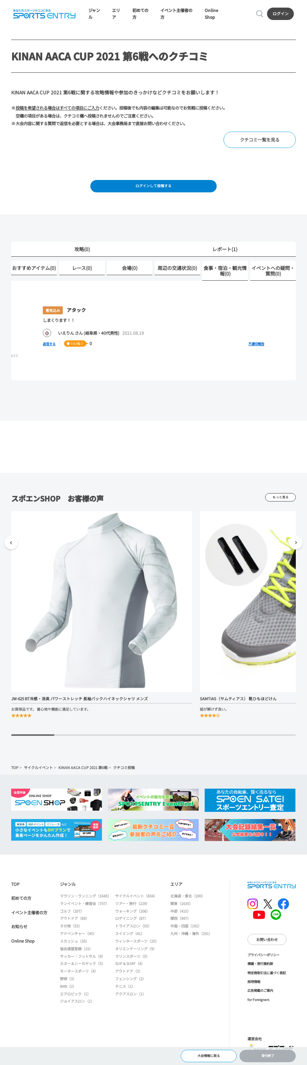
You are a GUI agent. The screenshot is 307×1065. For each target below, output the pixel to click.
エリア (117, 15)
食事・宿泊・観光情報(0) (225, 273)
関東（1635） (181, 906)
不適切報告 (256, 346)
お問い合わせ (267, 942)
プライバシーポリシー (263, 957)
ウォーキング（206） (132, 913)
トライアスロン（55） (133, 928)
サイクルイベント (38, 770)
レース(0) (82, 270)
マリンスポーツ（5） (132, 958)
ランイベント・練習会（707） (84, 906)
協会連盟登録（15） (76, 951)
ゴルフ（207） (72, 913)
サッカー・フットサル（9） (82, 958)
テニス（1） (125, 988)
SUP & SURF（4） (130, 966)
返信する (51, 346)
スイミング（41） (129, 936)
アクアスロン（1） (130, 996)
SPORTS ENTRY (43, 14)
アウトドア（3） (128, 974)
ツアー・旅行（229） (132, 906)
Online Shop (216, 15)
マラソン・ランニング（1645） (85, 898)
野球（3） (68, 981)
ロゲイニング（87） (131, 921)
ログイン (281, 14)
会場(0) (130, 270)
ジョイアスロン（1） (77, 1004)
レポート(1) (224, 251)
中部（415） (180, 913)
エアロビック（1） (75, 996)
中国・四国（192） (185, 928)
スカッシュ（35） (74, 943)
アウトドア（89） (74, 921)
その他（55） (71, 928)
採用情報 (253, 983)
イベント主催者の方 (178, 15)
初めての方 (142, 15)
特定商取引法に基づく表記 (266, 975)
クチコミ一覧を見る (261, 141)
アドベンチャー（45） (78, 936)
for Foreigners (258, 1001)
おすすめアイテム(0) (34, 270)
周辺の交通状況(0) (177, 270)
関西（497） (180, 921)
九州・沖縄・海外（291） (191, 936)
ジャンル (95, 15)
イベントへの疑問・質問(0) (273, 273)
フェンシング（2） (130, 981)
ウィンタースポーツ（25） (137, 943)
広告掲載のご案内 (260, 993)
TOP (14, 770)
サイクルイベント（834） (136, 898)
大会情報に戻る (209, 1055)
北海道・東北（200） (187, 898)
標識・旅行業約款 (260, 966)
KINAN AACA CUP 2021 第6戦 (83, 770)
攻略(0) (82, 251)
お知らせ (19, 929)
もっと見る (281, 500)
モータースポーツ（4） (79, 974)
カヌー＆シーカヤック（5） (82, 966)
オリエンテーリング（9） (136, 951)
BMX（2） (68, 988)
